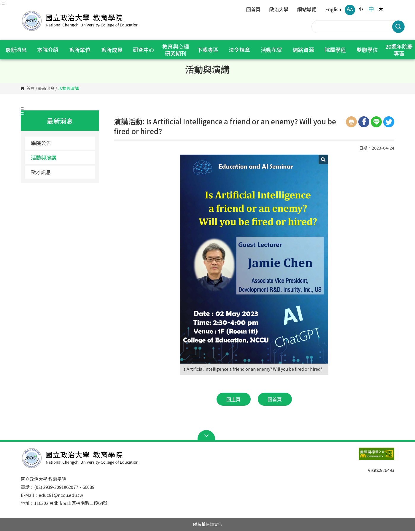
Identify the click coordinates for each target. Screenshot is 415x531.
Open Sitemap (207, 435)
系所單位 (79, 49)
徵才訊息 (41, 172)
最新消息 (16, 49)
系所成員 (112, 49)
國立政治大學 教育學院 (27, 11)
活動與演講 (43, 157)
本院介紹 (47, 49)
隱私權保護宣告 (207, 524)
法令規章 (239, 49)
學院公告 (41, 143)
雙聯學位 (367, 49)
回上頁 (233, 399)
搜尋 (398, 26)
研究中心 (143, 49)
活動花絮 (271, 49)
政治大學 (278, 10)
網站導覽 (306, 10)
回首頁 (253, 10)
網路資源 (303, 49)
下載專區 (207, 49)
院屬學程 (335, 49)
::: (3, 2)
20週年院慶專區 (399, 49)
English (333, 10)
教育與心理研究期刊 (175, 49)
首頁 (30, 88)
